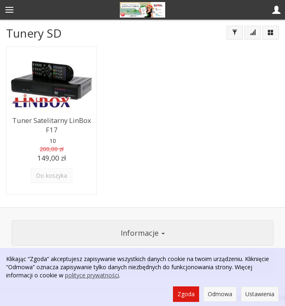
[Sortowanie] (253, 33)
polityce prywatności (92, 275)
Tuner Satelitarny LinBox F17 (51, 125)
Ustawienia (259, 294)
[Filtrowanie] (235, 33)
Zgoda (186, 294)
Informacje (143, 233)
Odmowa (220, 294)
